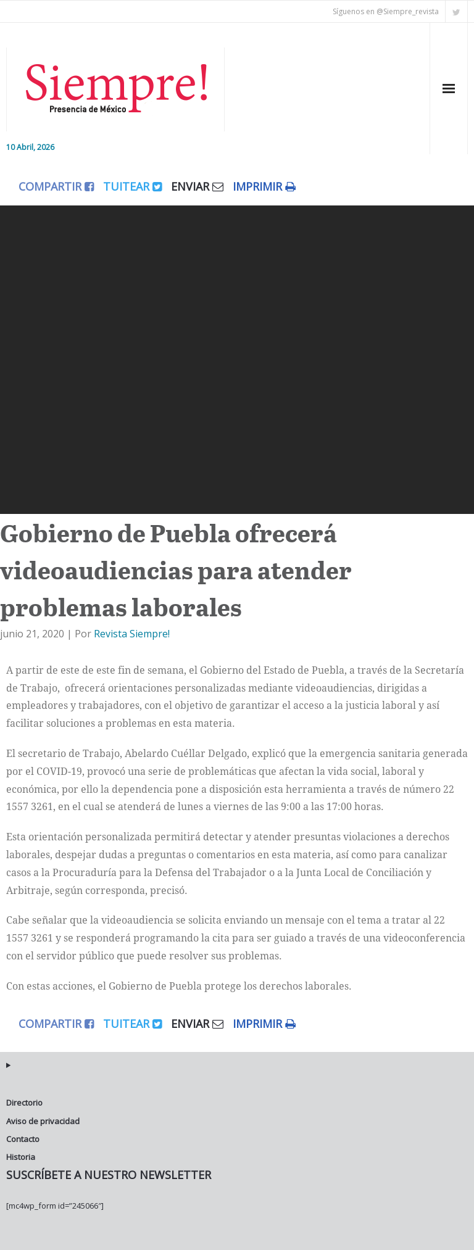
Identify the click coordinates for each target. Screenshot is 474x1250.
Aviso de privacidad (43, 1121)
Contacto (23, 1138)
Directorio (24, 1102)
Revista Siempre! (132, 633)
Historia (20, 1156)
